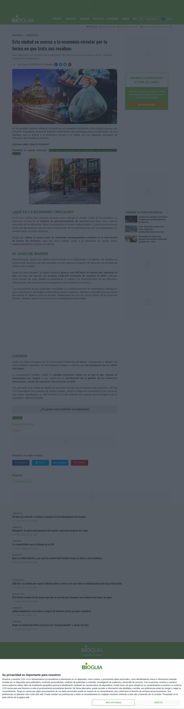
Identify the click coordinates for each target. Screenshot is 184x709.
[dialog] (92, 684)
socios (28, 679)
